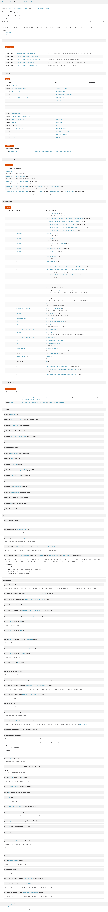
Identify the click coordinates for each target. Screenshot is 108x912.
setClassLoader (26, 396)
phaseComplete (67, 148)
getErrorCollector (61, 394)
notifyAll (61, 399)
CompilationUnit (10, 168)
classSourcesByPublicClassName (63, 93)
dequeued (48, 295)
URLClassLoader (83, 720)
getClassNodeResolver (52, 315)
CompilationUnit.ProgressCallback (26, 62)
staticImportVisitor (60, 125)
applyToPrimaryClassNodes (53, 266)
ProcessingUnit (13, 148)
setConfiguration (35, 396)
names (56, 108)
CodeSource (40, 183)
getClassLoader (41, 394)
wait (23, 399)
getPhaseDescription (79, 394)
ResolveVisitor (16, 120)
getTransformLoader (51, 345)
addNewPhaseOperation (52, 218)
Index (27, 1)
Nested (9, 8)
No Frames (9, 6)
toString (39, 399)
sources (57, 123)
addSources (49, 253)
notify (56, 399)
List (13, 105)
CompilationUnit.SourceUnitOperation (27, 65)
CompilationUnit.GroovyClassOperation (27, 56)
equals (34, 399)
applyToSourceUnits (51, 271)
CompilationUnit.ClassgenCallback (26, 53)
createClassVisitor (51, 292)
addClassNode (49, 210)
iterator (48, 353)
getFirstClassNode (51, 329)
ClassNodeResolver (17, 90)
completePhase (25, 394)
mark (47, 358)
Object (11, 399)
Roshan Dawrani (9, 37)
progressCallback (59, 114)
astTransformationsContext (62, 87)
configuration (45, 148)
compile (48, 276)
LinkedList (14, 117)
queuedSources (58, 117)
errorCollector (54, 148)
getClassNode (49, 310)
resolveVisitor (59, 120)
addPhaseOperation (51, 221)
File (53, 230)
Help (32, 1)
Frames (4, 6)
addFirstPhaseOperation (52, 215)
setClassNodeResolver (52, 363)
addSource (48, 230)
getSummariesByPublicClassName (54, 337)
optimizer (57, 111)
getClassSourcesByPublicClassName (55, 318)
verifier (57, 134)
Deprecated (22, 1)
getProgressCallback (51, 334)
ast (56, 84)
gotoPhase (88, 394)
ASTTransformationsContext (19, 87)
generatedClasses (59, 105)
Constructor (20, 8)
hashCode (45, 399)
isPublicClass (50, 350)
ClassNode (56, 210)
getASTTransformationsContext (54, 305)
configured (58, 99)
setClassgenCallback (51, 366)
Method (26, 8)
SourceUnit (21, 117)
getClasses (49, 321)
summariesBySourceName (61, 131)
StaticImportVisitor (17, 125)
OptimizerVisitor (16, 111)
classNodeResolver (60, 90)
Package (11, 1)
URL (53, 235)
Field (14, 8)
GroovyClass (18, 105)
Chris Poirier (8, 32)
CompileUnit (15, 84)
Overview (4, 1)
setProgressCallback (51, 371)
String (16, 108)
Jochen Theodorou (9, 35)
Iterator (18, 353)
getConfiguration (50, 394)
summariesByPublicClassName (62, 128)
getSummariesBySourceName (53, 340)
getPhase (70, 394)
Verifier (14, 134)
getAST (47, 300)
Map (12, 93)
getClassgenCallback (51, 326)
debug (56, 102)
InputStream (62, 240)
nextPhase (94, 394)
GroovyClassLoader (21, 173)
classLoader (37, 148)
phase (61, 148)
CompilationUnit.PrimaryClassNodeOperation (29, 59)
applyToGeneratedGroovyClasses (54, 263)
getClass (50, 399)
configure (48, 287)
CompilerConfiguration (22, 178)
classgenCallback (59, 96)
